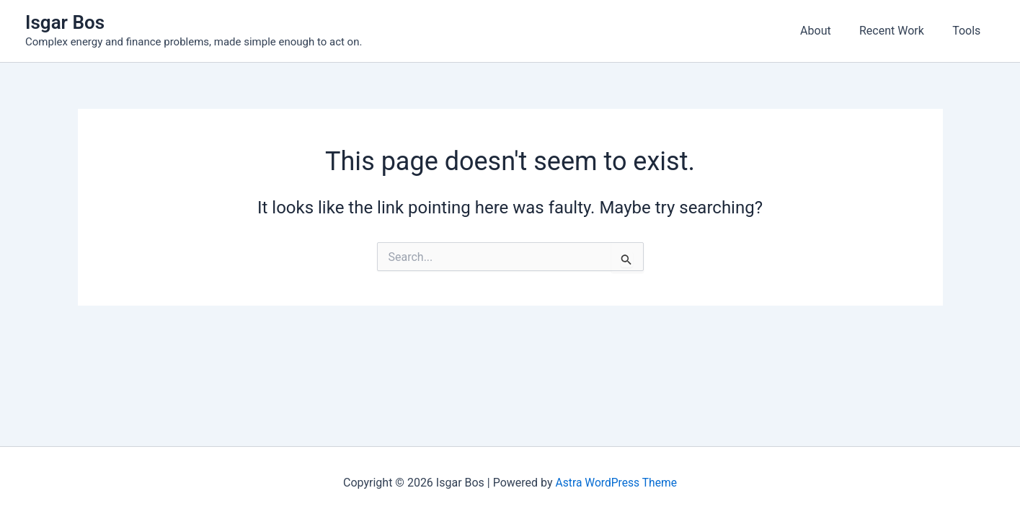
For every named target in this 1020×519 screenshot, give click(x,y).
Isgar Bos (65, 22)
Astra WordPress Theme (616, 482)
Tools (969, 30)
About (828, 30)
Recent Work (899, 30)
